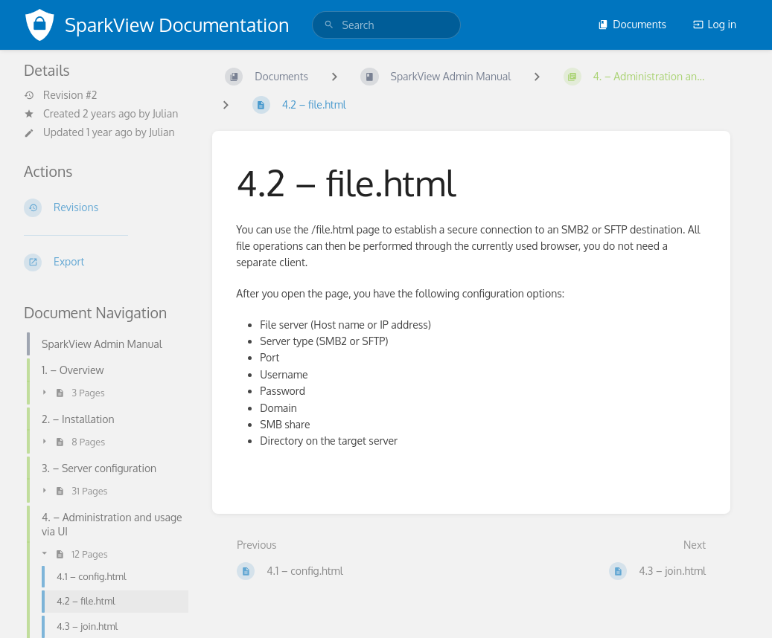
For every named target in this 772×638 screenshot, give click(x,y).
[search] (386, 25)
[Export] (106, 262)
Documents (632, 24)
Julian (165, 113)
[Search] (329, 25)
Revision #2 (60, 95)
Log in (714, 24)
